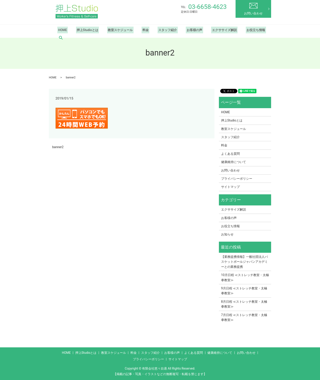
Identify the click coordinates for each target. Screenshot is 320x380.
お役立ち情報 (243, 30)
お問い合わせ (253, 9)
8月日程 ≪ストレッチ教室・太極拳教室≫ (244, 304)
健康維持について (233, 162)
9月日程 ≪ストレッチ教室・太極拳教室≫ (244, 290)
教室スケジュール (116, 30)
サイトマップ (230, 187)
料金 (140, 30)
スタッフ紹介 (160, 30)
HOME (61, 30)
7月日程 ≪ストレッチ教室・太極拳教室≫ (244, 317)
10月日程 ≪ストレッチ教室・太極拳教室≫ (245, 277)
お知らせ (227, 234)
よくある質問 (230, 153)
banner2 (58, 147)
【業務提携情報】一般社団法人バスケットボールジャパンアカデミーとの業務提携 (244, 262)
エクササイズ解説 (214, 30)
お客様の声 (185, 30)
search (60, 37)
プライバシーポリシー (236, 178)
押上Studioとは (85, 30)
